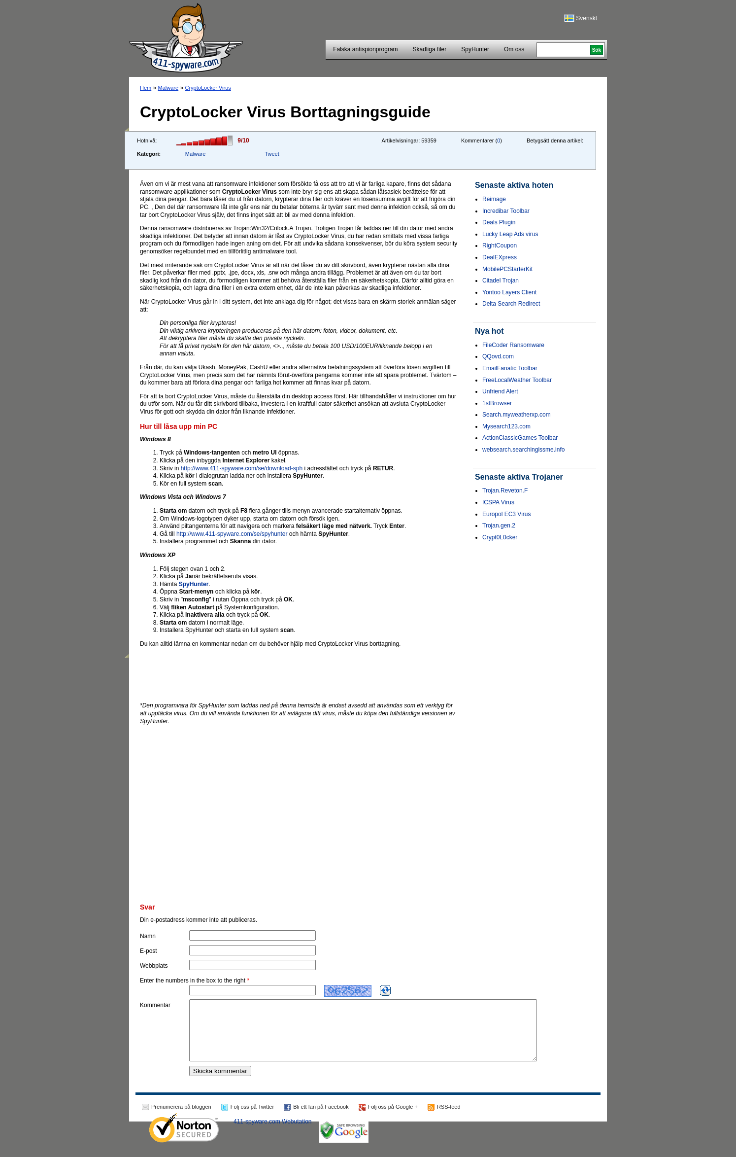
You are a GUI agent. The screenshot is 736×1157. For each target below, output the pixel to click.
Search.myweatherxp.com (516, 414)
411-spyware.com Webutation (273, 1133)
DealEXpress (499, 257)
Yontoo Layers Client (509, 292)
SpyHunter (475, 49)
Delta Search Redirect (511, 303)
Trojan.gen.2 (498, 525)
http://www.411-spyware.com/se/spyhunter (231, 533)
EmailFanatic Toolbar (509, 368)
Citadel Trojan (500, 280)
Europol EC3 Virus (506, 514)
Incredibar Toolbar (506, 211)
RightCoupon (499, 245)
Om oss (514, 49)
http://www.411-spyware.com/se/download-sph (241, 468)
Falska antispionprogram (365, 49)
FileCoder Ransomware (513, 345)
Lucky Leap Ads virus (510, 234)
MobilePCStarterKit (507, 269)
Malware (168, 88)
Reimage (494, 199)
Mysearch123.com (506, 426)
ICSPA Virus (498, 502)
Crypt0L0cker (499, 537)
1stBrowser (497, 403)
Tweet (272, 154)
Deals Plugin (498, 222)
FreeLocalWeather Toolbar (517, 380)
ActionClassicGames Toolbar (520, 437)
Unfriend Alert (500, 391)
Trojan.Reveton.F (505, 490)
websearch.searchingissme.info (523, 449)
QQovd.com (498, 356)
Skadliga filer (430, 49)
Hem (145, 88)
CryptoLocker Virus (208, 88)
